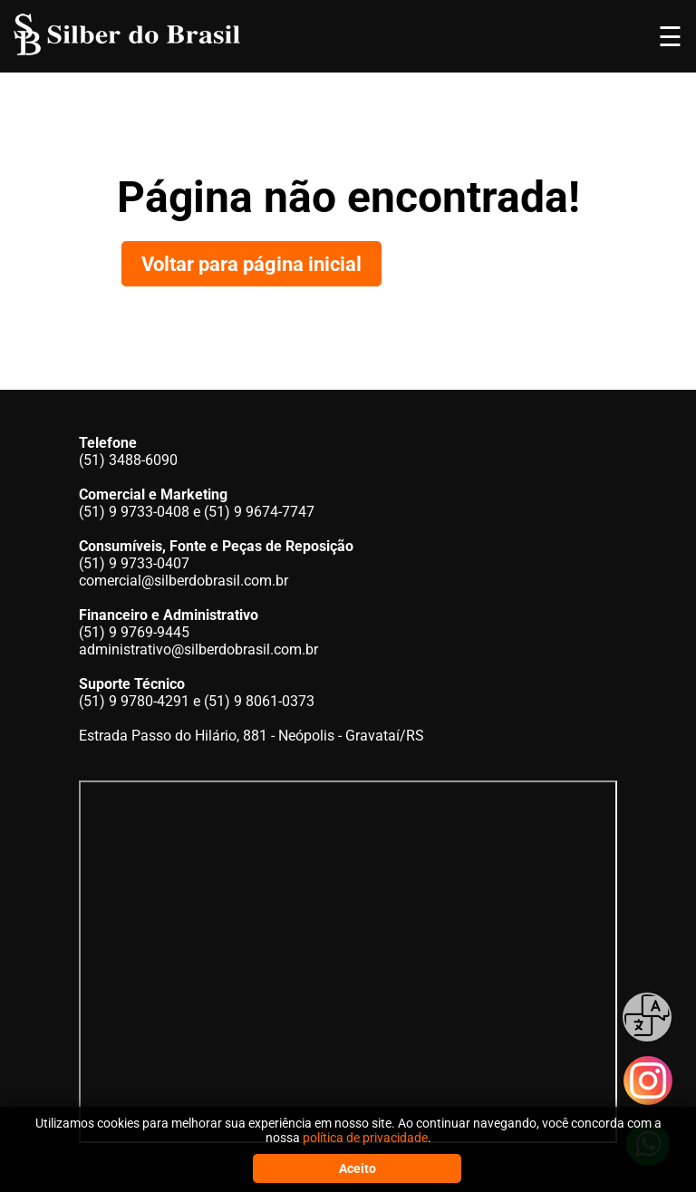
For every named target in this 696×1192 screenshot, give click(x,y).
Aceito (357, 1168)
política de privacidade (365, 1137)
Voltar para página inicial (251, 264)
